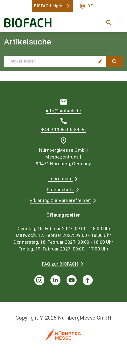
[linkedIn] (55, 280)
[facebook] (88, 280)
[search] (109, 23)
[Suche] (114, 61)
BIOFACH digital (49, 6)
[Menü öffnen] (120, 23)
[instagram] (39, 280)
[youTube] (72, 280)
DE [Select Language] (86, 6)
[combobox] (63, 61)
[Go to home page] (43, 24)
